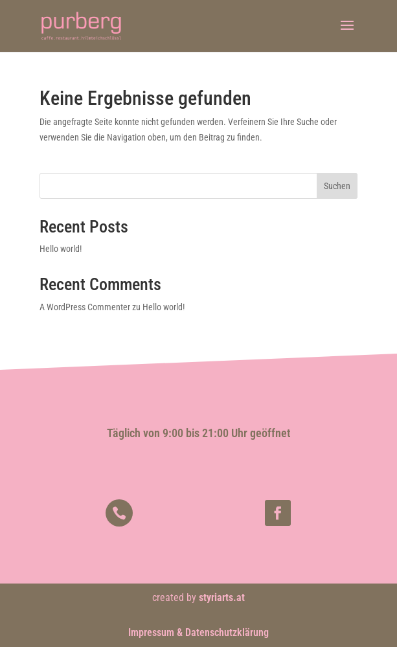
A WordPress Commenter (85, 307)
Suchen (337, 186)
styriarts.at (222, 597)
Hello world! (61, 249)
